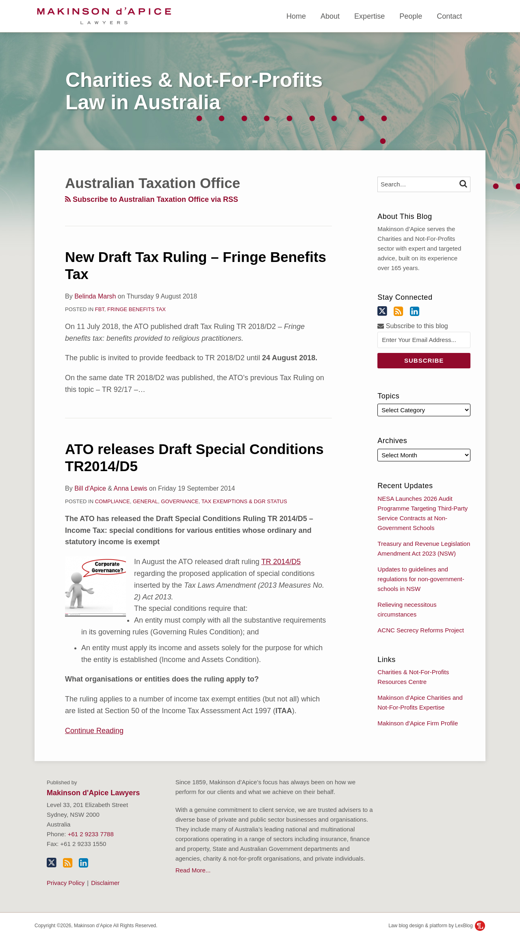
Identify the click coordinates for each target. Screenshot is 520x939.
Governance (179, 501)
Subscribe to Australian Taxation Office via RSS (151, 199)
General (145, 501)
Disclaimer (105, 882)
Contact (449, 16)
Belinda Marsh (95, 296)
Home (296, 16)
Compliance (112, 501)
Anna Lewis (130, 488)
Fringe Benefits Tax (136, 309)
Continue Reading (94, 730)
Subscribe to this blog (412, 325)
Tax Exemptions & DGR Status (244, 501)
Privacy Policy (65, 882)
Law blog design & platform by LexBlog (436, 925)
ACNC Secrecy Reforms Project (420, 630)
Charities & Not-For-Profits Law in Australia (194, 91)
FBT (99, 309)
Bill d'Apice (90, 488)
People (410, 16)
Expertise (369, 16)
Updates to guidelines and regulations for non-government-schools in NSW (420, 579)
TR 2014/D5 (281, 562)
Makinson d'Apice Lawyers (93, 793)
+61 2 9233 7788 (91, 834)
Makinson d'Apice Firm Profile (417, 723)
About (330, 16)
